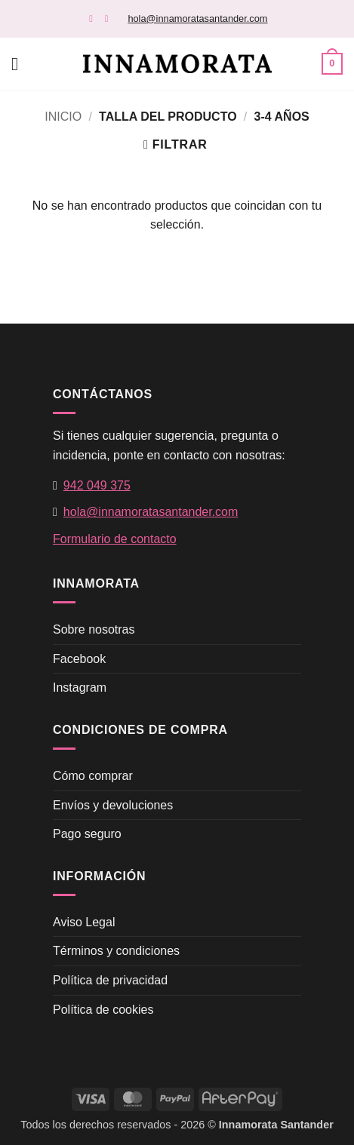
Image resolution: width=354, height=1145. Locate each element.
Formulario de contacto (115, 539)
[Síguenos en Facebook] (94, 18)
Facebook (79, 658)
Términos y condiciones (116, 950)
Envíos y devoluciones (113, 805)
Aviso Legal (84, 922)
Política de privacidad (110, 980)
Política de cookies (103, 1009)
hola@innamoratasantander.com (197, 18)
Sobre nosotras (94, 629)
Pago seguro (87, 833)
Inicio (63, 116)
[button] (20, 63)
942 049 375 (97, 485)
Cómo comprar (93, 775)
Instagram (79, 687)
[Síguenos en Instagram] (110, 18)
